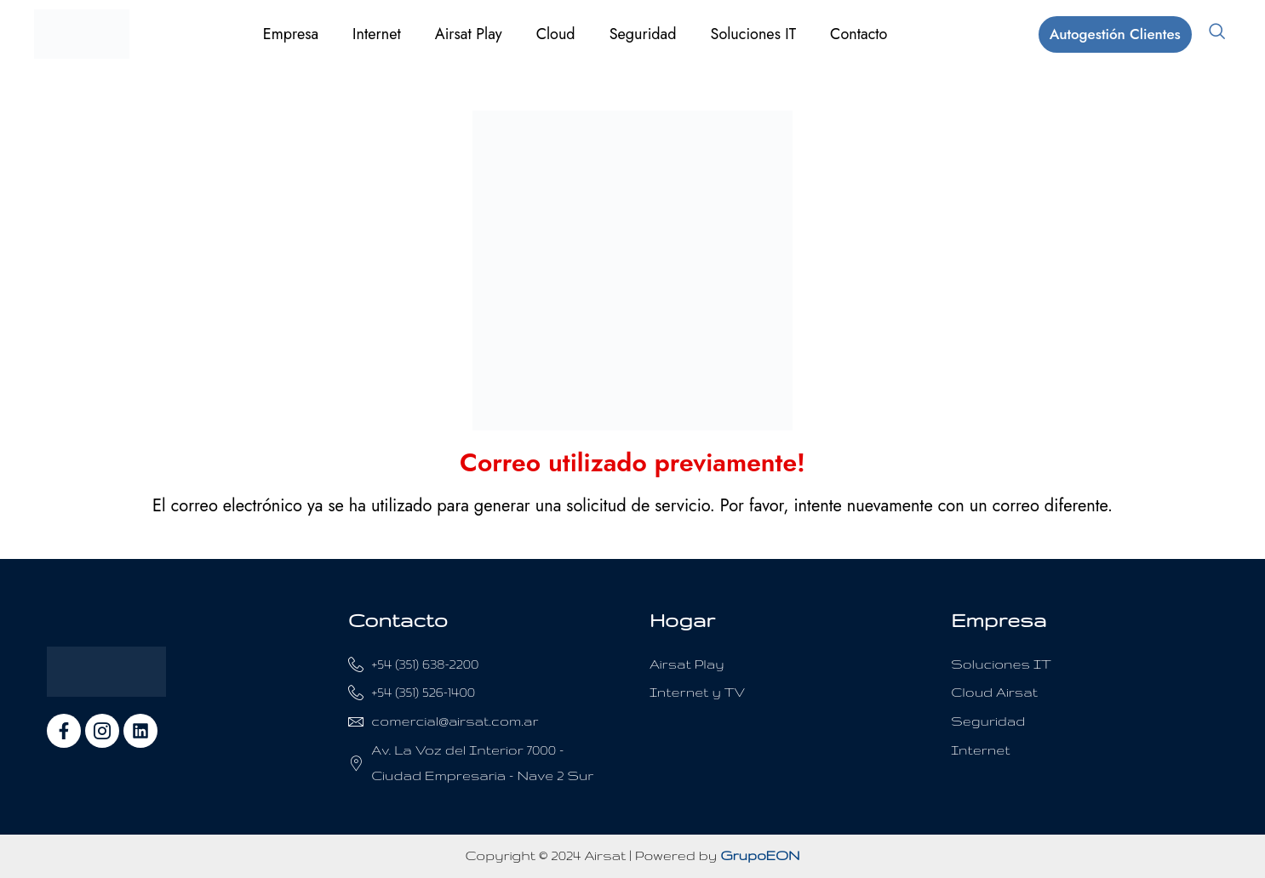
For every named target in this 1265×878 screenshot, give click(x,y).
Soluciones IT (754, 34)
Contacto (858, 34)
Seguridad (643, 34)
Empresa (290, 34)
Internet (376, 34)
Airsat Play (468, 34)
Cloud (555, 34)
